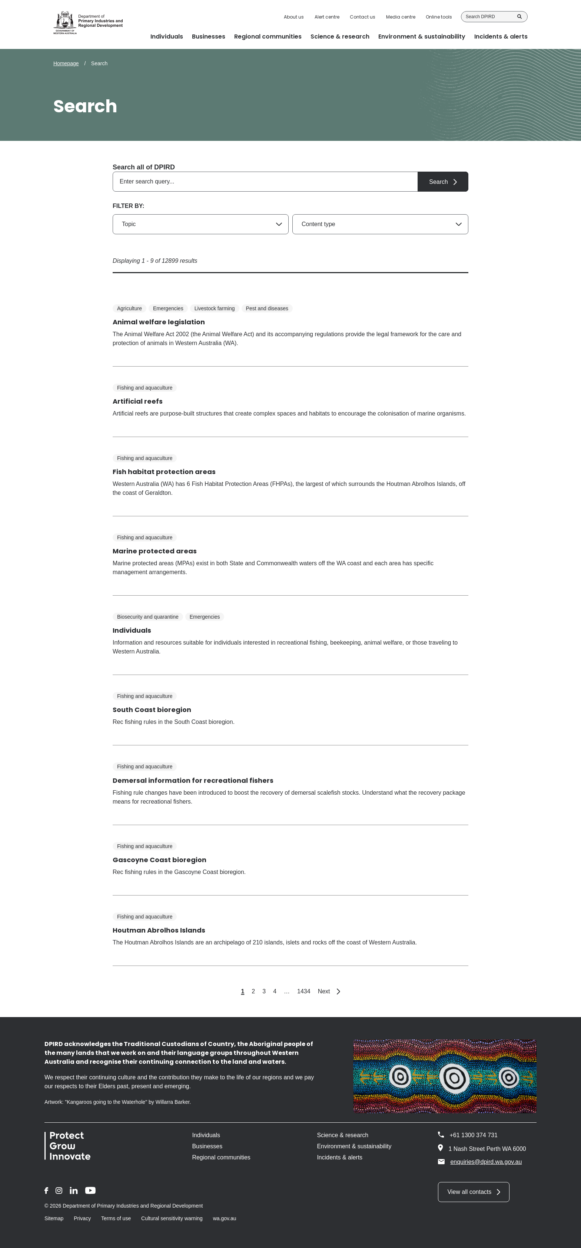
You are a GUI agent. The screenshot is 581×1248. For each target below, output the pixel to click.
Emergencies (168, 308)
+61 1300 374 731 (473, 1135)
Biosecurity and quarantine (148, 617)
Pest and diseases (267, 308)
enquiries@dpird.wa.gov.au (480, 1161)
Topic (129, 224)
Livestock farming (215, 308)
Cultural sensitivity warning (172, 1218)
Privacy (82, 1218)
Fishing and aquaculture (144, 388)
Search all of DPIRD (144, 167)
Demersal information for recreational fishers (193, 780)
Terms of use (116, 1218)
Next (329, 991)
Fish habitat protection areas (164, 471)
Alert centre (327, 17)
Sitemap (53, 1218)
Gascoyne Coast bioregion (159, 859)
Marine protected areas (155, 551)
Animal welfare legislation (159, 322)
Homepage (66, 63)
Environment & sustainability (354, 1146)
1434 (304, 991)
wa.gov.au (224, 1218)
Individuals (132, 630)
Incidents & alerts (339, 1157)
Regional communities (221, 1157)
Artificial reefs (138, 401)
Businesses (207, 1146)
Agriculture (129, 308)
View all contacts (469, 1192)
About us (294, 17)
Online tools (439, 17)
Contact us (362, 17)
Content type (318, 224)
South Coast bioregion (152, 709)
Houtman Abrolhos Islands (159, 930)
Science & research (342, 1135)
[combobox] (290, 182)
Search (519, 16)
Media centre (400, 17)
